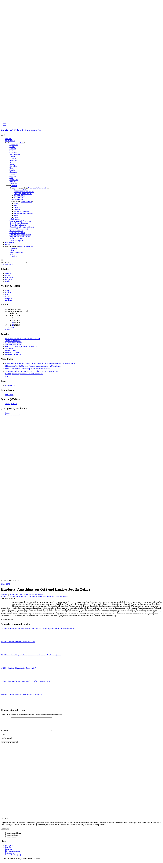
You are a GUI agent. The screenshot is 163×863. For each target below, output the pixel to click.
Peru (11, 178)
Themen (8, 186)
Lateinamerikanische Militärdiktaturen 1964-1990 (22, 339)
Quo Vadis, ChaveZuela (13, 345)
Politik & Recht (14, 219)
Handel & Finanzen (16, 231)
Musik (16, 215)
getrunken (8, 298)
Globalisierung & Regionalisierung (21, 227)
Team (11, 254)
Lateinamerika (10, 385)
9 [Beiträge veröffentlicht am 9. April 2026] (12, 320)
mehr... (7, 376)
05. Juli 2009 (5, 584)
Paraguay (12, 176)
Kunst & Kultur (14, 202)
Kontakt (12, 250)
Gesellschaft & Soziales (17, 225)
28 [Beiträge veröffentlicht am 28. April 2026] (8, 327)
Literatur (17, 209)
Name (3, 737)
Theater (16, 217)
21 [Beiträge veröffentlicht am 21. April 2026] (8, 325)
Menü (3, 135)
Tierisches (12, 256)
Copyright (8, 852)
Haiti (11, 162)
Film (15, 205)
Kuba (11, 168)
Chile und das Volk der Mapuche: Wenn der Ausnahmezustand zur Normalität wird (33, 366)
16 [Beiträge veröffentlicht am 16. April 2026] (13, 323)
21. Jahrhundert (19, 198)
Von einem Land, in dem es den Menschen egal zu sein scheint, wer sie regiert (32, 371)
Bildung (16, 204)
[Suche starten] (26, 262)
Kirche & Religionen (16, 240)
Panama (12, 174)
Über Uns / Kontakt (12, 246)
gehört (7, 294)
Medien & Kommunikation (23, 213)
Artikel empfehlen (24, 595)
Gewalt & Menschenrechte (18, 223)
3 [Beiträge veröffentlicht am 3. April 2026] (14, 318)
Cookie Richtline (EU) (13, 857)
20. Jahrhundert (19, 196)
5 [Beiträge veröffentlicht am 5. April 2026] (18, 318)
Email (6, 741)
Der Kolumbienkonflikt (13, 354)
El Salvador (13, 158)
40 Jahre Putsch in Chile (13, 343)
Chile (11, 151)
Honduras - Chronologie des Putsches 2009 (16, 596)
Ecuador (12, 156)
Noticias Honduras (44, 596)
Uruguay (12, 182)
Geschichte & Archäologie (18, 188)
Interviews (9, 279)
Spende (7, 413)
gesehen (8, 292)
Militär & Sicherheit (16, 238)
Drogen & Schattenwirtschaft (19, 237)
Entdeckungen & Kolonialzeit (24, 192)
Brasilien (12, 149)
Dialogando (9, 277)
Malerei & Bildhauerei (21, 211)
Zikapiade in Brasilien (12, 341)
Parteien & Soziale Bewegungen (20, 221)
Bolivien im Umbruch (12, 352)
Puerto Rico (13, 180)
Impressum (13, 248)
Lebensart (17, 207)
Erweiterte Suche (7, 264)
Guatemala (13, 160)
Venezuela (13, 183)
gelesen (7, 290)
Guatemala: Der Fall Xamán (10, 349)
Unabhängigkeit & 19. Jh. (23, 194)
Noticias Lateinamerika (60, 596)
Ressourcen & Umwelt (17, 233)
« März (7, 330)
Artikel (7, 275)
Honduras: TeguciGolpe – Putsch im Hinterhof (21, 346)
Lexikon (8, 281)
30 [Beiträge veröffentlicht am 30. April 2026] (13, 327)
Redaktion (4, 595)
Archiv (7, 309)
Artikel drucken (37, 595)
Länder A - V (9, 143)
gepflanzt (8, 300)
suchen (3, 262)
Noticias (8, 273)
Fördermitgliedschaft (16, 252)
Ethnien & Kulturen (16, 199)
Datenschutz (9, 855)
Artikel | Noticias (11, 404)
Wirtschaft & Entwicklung (18, 229)
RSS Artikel (9, 395)
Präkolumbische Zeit (21, 190)
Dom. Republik (14, 154)
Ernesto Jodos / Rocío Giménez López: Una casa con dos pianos (27, 369)
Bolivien (12, 147)
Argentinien (13, 145)
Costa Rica (13, 152)
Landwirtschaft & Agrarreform (20, 235)
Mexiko (12, 170)
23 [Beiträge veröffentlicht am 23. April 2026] (13, 325)
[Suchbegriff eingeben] (15, 262)
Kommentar (5, 733)
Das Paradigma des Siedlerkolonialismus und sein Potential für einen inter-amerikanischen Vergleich (40, 363)
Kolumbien (13, 166)
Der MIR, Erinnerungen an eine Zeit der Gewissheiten (24, 374)
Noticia (3, 582)
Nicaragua (13, 172)
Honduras (12, 164)
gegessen (8, 296)
